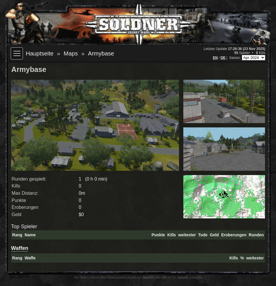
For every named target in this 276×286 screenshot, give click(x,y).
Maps (71, 53)
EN (215, 58)
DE (223, 58)
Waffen (19, 248)
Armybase (101, 53)
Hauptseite (40, 53)
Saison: (235, 58)
